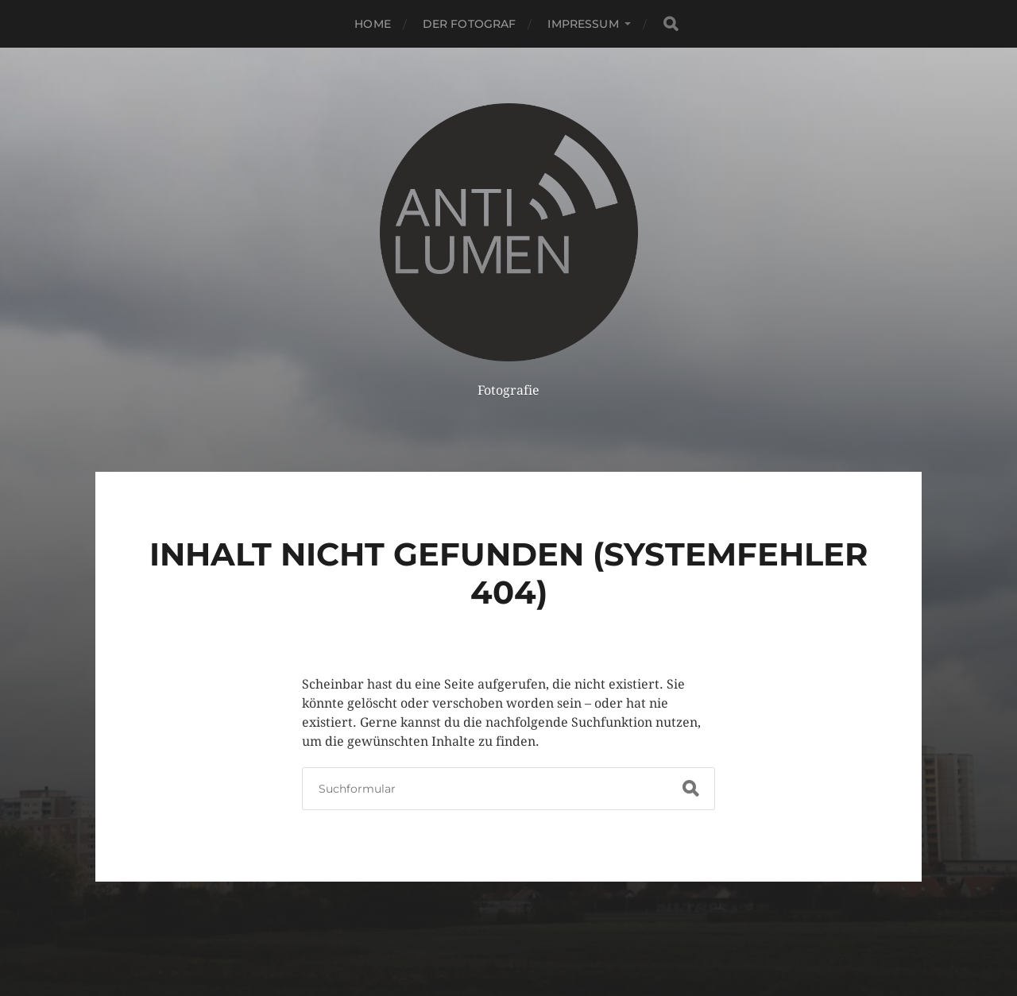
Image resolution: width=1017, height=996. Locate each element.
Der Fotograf (469, 24)
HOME (372, 24)
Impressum (582, 24)
